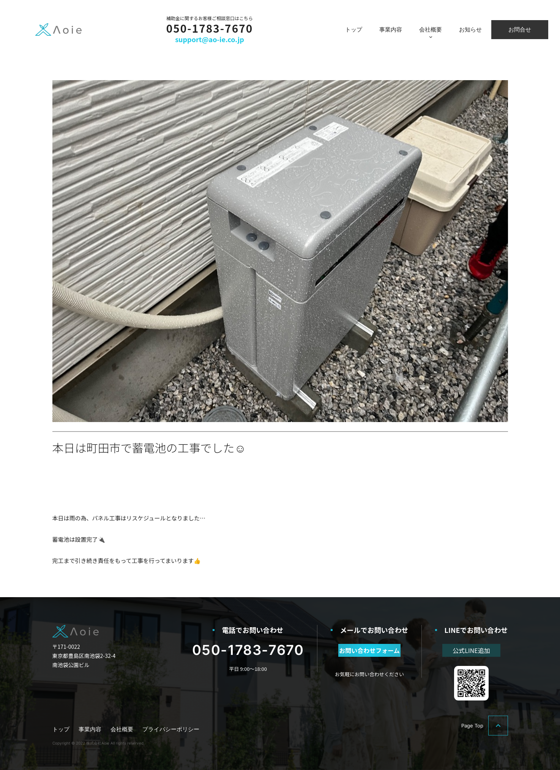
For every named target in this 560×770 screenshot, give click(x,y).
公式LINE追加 (471, 650)
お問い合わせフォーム (369, 650)
